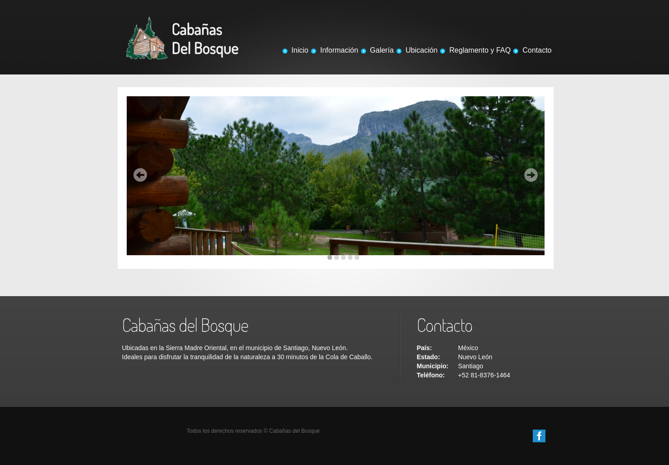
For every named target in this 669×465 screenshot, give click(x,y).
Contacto (536, 50)
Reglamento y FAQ (479, 50)
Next (531, 175)
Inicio (300, 50)
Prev (140, 175)
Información (339, 50)
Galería (382, 50)
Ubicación (421, 50)
